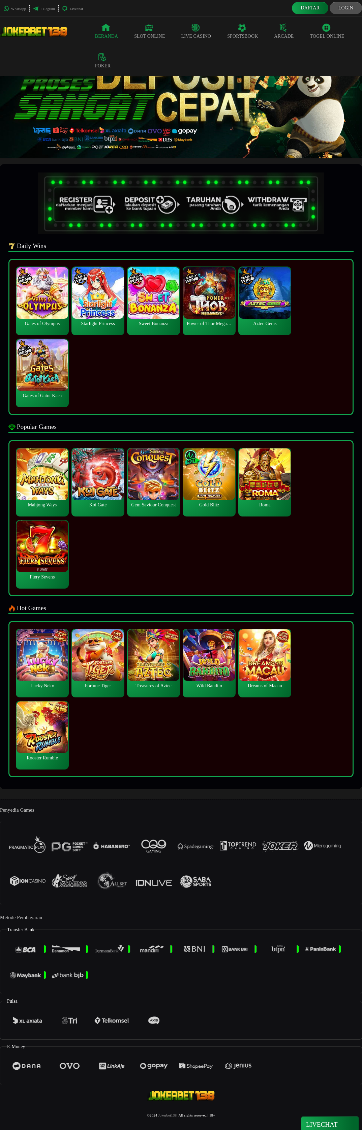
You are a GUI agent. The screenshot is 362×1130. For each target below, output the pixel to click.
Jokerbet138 (167, 1115)
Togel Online (327, 31)
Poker (103, 60)
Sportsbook (242, 31)
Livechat (72, 9)
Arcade (284, 31)
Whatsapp (14, 9)
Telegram (44, 9)
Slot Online (149, 31)
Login (345, 7)
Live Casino (196, 31)
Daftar (310, 7)
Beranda (106, 31)
